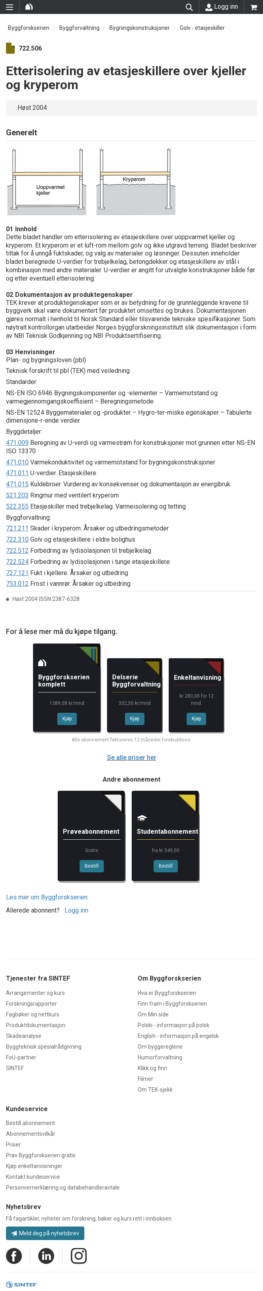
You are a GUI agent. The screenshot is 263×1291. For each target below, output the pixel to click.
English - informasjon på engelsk (178, 1036)
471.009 (17, 443)
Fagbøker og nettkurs (32, 1014)
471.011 (17, 473)
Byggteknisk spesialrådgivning (44, 1046)
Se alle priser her (131, 757)
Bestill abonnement (30, 1123)
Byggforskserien (28, 28)
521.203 (17, 495)
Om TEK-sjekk (155, 1089)
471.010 (17, 462)
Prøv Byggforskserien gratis (41, 1155)
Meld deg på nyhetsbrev (45, 1233)
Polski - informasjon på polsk (173, 1025)
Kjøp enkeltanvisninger (34, 1166)
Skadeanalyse (23, 1036)
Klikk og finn (152, 1068)
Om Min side (153, 1014)
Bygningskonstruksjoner (139, 28)
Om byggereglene (160, 1046)
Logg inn (221, 7)
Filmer (145, 1079)
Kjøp (67, 719)
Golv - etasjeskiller (202, 28)
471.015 (17, 484)
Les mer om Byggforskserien (47, 897)
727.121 (17, 573)
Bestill (92, 866)
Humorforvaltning (160, 1057)
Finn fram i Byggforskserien (172, 1003)
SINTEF (15, 1068)
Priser (13, 1144)
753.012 (17, 583)
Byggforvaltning (79, 28)
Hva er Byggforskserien (167, 993)
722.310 (17, 539)
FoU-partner (21, 1057)
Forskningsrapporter (31, 1003)
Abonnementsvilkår (30, 1134)
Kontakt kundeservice (33, 1177)
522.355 (17, 506)
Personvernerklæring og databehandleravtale (63, 1187)
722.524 (17, 562)
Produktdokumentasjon (35, 1025)
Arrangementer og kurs (35, 993)
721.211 (17, 528)
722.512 (17, 550)
